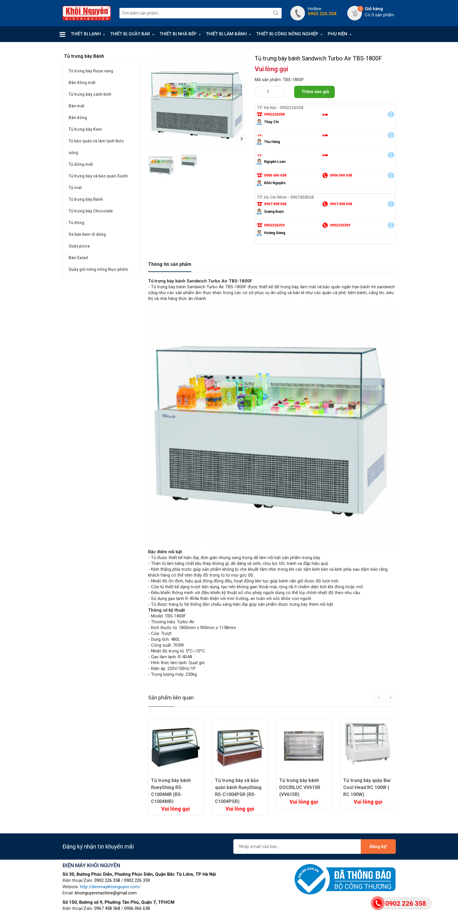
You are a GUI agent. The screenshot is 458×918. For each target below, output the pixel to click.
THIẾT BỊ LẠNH (86, 33)
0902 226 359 (137, 880)
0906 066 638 (137, 908)
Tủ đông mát (81, 164)
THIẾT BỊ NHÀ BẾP (178, 33)
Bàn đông (78, 117)
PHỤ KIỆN (337, 33)
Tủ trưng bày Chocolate (91, 211)
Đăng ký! (378, 846)
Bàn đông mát (82, 82)
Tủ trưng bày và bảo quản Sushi (98, 176)
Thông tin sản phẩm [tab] (169, 264)
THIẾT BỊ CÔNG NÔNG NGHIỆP (287, 33)
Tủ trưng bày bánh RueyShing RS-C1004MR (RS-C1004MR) (171, 791)
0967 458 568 (107, 908)
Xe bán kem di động (87, 234)
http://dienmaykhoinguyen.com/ (110, 886)
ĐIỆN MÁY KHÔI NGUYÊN (91, 865)
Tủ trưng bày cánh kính (90, 94)
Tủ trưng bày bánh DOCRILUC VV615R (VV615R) (299, 787)
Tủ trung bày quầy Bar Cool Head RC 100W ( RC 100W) (367, 787)
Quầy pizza (79, 246)
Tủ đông (76, 222)
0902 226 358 (107, 880)
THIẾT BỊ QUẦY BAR (130, 33)
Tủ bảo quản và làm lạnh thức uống (96, 147)
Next (241, 138)
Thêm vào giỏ (315, 91)
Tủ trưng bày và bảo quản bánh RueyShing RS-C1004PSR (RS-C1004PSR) (238, 791)
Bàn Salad (78, 257)
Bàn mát (76, 106)
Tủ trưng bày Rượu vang (91, 71)
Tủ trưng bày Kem (85, 129)
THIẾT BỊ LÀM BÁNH (226, 33)
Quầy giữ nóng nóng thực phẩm (98, 269)
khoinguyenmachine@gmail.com (106, 893)
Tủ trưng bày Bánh (86, 199)
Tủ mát (75, 187)
